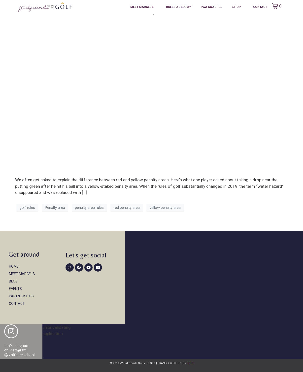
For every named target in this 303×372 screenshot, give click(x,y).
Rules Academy (178, 7)
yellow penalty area (165, 207)
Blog (13, 281)
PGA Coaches (211, 7)
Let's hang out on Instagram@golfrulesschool (19, 350)
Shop (236, 7)
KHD (190, 363)
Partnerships (21, 296)
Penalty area (55, 207)
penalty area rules (89, 207)
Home (14, 266)
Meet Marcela (142, 7)
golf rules (27, 207)
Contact (260, 7)
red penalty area (127, 207)
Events (15, 289)
